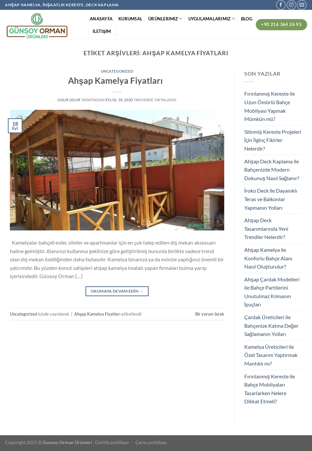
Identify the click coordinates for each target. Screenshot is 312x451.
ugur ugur (69, 100)
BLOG (246, 18)
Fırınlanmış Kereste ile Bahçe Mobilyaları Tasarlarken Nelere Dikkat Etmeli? (269, 389)
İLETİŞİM (102, 31)
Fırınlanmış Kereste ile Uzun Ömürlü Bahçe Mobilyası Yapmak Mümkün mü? (269, 106)
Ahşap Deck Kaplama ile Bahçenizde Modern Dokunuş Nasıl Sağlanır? (271, 169)
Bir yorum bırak (209, 314)
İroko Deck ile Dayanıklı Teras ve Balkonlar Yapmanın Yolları (270, 198)
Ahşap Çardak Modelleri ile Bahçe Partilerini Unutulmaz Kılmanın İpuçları (272, 292)
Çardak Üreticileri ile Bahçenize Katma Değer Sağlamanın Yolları (271, 325)
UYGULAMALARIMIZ (211, 18)
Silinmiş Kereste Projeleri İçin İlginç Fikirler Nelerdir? (272, 140)
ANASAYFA (101, 18)
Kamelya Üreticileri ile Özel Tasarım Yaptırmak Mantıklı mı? (271, 355)
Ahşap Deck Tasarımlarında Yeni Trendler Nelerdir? (266, 228)
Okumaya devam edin (117, 291)
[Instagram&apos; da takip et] (291, 5)
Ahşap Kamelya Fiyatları (117, 80)
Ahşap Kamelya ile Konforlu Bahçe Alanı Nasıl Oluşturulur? (268, 258)
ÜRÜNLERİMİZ (165, 18)
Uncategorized (117, 71)
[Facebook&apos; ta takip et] (281, 5)
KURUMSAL (130, 18)
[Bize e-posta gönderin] (301, 5)
